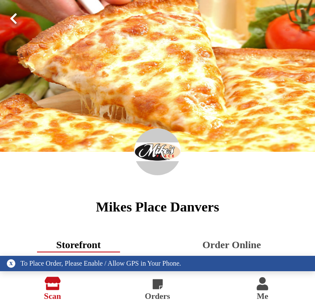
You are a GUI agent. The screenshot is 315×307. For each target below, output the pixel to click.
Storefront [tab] (78, 244)
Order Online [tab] (232, 244)
